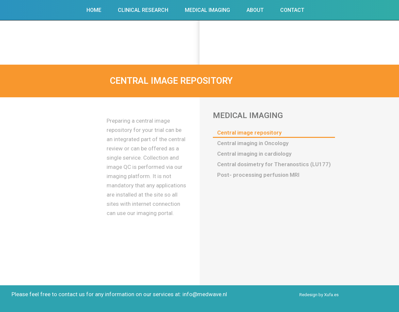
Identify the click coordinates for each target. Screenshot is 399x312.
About (255, 10)
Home (93, 10)
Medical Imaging (207, 10)
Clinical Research (143, 10)
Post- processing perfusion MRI (258, 175)
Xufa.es (331, 294)
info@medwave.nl (205, 294)
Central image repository (249, 132)
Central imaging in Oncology (252, 143)
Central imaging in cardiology (254, 153)
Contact (292, 10)
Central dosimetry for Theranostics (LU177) (274, 164)
